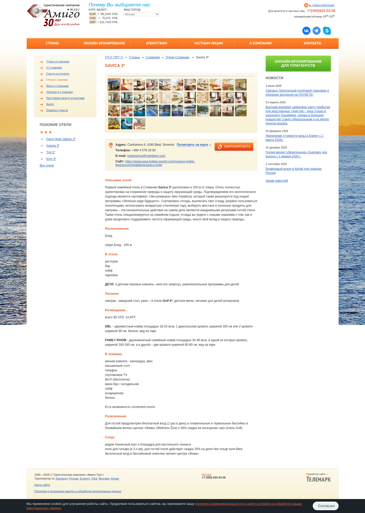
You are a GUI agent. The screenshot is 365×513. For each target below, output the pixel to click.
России (73, 478)
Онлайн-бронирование (104, 43)
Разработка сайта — (318, 477)
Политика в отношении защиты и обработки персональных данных (77, 491)
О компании (261, 43)
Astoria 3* (53, 145)
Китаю (115, 478)
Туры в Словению (57, 61)
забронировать (237, 146)
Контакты (312, 43)
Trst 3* (50, 152)
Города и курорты (57, 73)
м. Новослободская (321, 5)
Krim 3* (51, 159)
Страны (52, 43)
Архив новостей (277, 181)
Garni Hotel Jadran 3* (61, 139)
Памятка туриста (57, 110)
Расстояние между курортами (65, 98)
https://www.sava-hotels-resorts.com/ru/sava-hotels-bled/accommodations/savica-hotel (155, 163)
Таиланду (62, 478)
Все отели (47, 165)
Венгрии (104, 478)
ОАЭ (94, 478)
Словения (153, 57)
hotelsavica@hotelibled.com (146, 156)
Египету (85, 478)
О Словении (54, 67)
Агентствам (156, 43)
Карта (50, 104)
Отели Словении (57, 79)
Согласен (326, 506)
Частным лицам (208, 43)
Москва (206, 474)
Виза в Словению (57, 86)
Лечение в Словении (59, 92)
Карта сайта (42, 484)
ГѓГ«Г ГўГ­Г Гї (114, 57)
